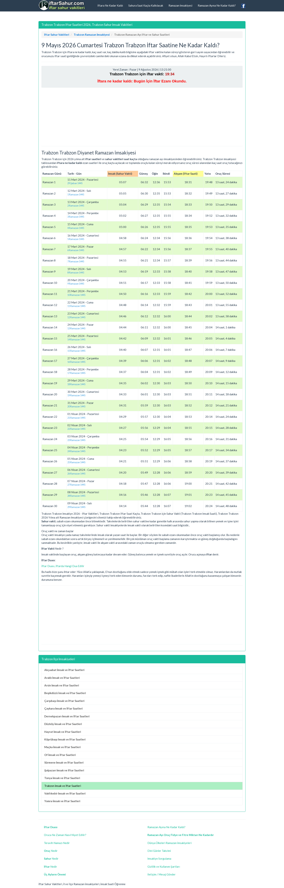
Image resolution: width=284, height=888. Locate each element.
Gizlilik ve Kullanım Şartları (163, 866)
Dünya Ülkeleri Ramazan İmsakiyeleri (169, 843)
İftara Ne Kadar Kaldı (110, 5)
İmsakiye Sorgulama (159, 858)
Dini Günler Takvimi (159, 850)
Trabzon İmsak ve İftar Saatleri (62, 785)
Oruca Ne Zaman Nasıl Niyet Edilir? (65, 835)
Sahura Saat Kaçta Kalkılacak (145, 5)
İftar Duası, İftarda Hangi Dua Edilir (62, 566)
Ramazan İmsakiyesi (180, 5)
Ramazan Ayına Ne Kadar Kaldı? (217, 5)
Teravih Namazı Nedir (57, 843)
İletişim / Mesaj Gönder (161, 874)
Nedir (51, 850)
